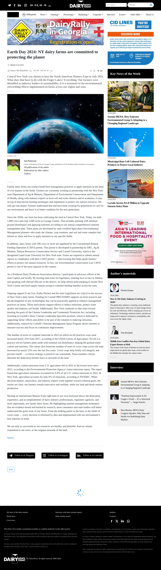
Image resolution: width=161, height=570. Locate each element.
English (12, 14)
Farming (54, 14)
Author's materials (123, 273)
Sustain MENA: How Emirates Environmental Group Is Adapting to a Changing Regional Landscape (127, 120)
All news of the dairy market (17, 512)
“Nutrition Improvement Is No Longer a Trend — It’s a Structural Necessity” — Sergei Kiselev (135, 399)
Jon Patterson (30, 161)
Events (122, 14)
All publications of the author (36, 167)
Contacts (112, 516)
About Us (150, 14)
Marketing (82, 14)
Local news (11, 520)
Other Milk (135, 14)
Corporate (97, 14)
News (42, 14)
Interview (111, 14)
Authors (27, 173)
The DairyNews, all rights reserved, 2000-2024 (32, 559)
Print (11, 469)
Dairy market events (63, 516)
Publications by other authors (36, 170)
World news (11, 516)
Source (10, 437)
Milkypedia (29, 15)
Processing (68, 14)
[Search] (138, 5)
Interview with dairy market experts (68, 512)
